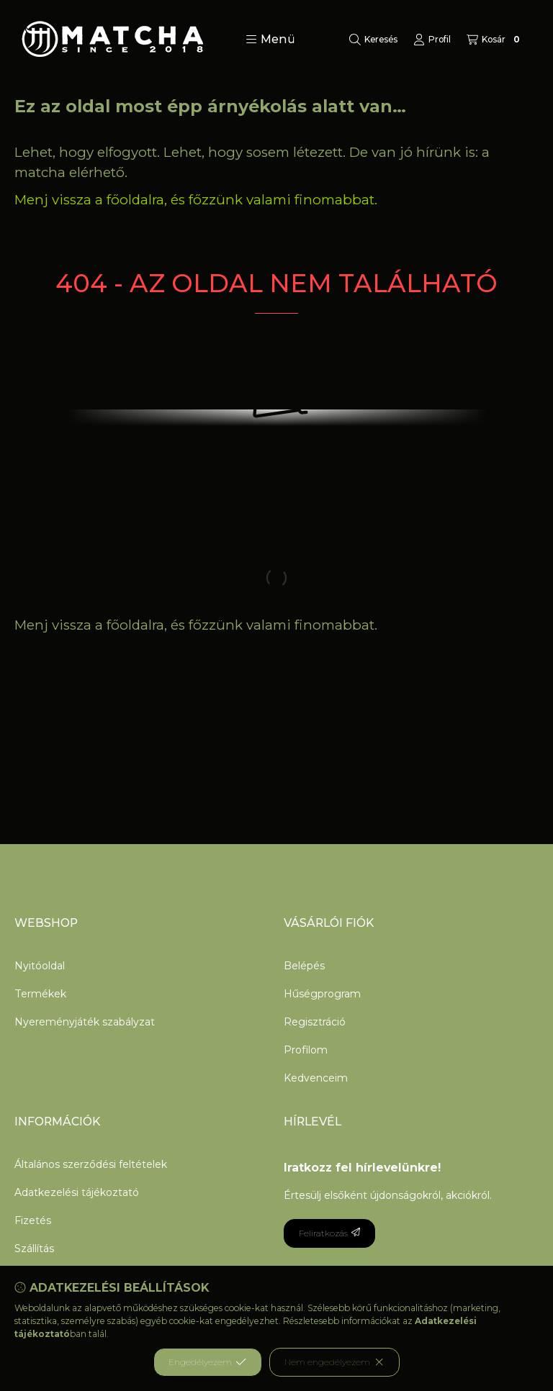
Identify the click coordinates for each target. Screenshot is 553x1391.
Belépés (304, 965)
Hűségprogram (322, 993)
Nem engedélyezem (334, 1362)
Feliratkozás (329, 1233)
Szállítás (34, 1248)
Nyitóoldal (39, 965)
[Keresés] (373, 39)
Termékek (40, 993)
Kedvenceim (316, 1077)
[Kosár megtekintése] (495, 39)
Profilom (306, 1049)
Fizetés (32, 1220)
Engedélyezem (207, 1362)
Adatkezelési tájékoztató (76, 1192)
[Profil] (432, 39)
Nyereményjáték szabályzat (84, 1021)
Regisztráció (315, 1021)
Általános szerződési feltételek (90, 1164)
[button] (270, 39)
